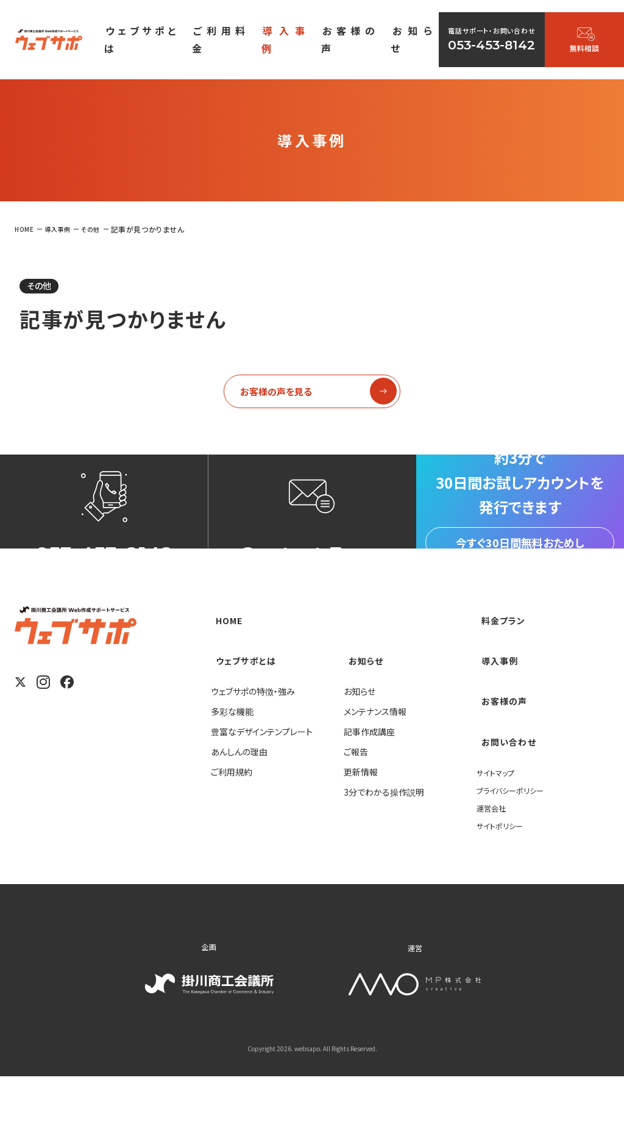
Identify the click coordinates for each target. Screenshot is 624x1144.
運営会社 (494, 874)
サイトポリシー (503, 891)
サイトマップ (499, 838)
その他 (45, 287)
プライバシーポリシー (516, 856)
